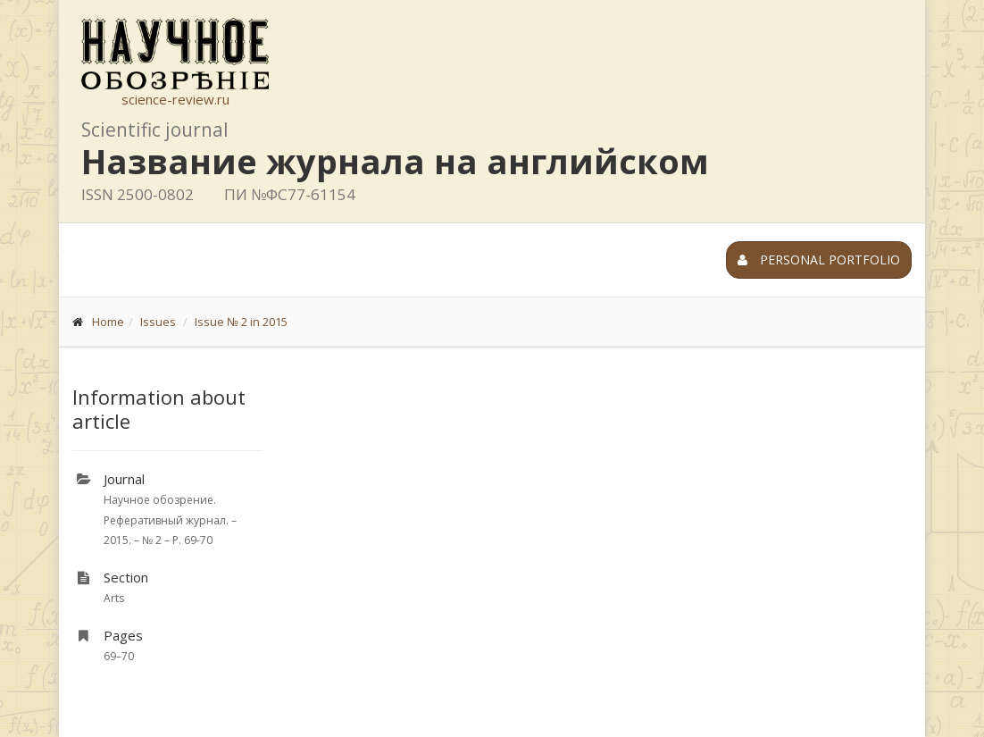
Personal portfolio (819, 259)
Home (108, 322)
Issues (158, 322)
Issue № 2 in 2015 (241, 322)
